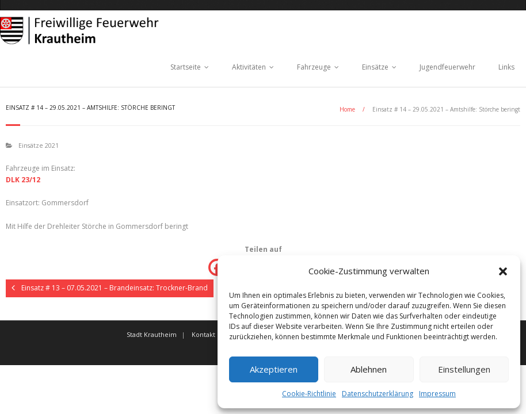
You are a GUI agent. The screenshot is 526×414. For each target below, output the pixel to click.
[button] (503, 271)
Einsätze (375, 67)
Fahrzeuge (314, 67)
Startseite (185, 67)
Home (347, 109)
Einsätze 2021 (38, 145)
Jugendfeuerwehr (447, 67)
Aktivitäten (249, 67)
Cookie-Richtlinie (309, 393)
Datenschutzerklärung (377, 393)
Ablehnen (368, 369)
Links (506, 67)
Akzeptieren (274, 369)
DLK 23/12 (23, 180)
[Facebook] (217, 267)
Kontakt (203, 334)
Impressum (437, 393)
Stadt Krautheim (152, 334)
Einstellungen (464, 369)
